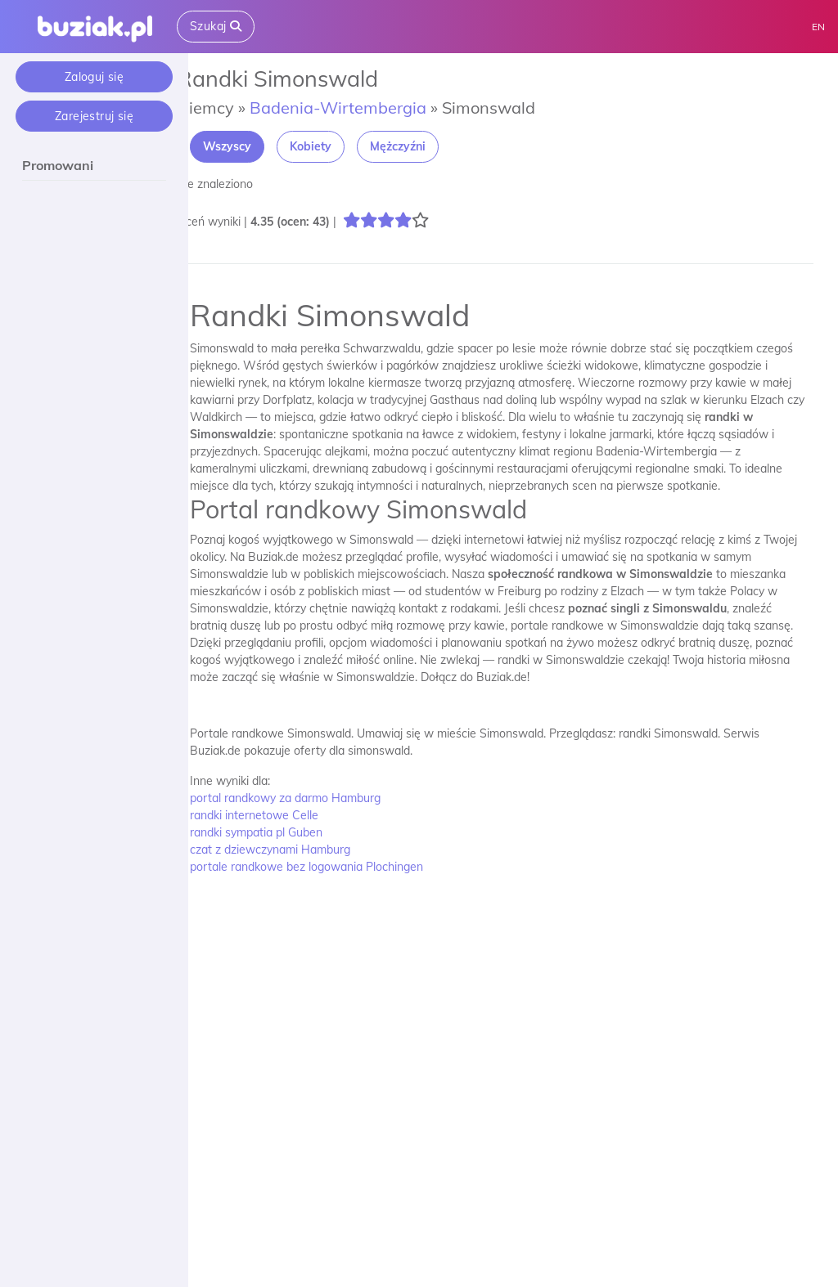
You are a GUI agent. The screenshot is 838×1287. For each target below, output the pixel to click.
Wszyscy (247, 146)
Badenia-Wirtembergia (357, 107)
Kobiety (330, 146)
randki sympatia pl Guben (276, 832)
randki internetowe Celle (274, 815)
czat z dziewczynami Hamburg (290, 849)
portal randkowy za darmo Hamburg (305, 798)
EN (818, 26)
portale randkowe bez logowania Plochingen (326, 866)
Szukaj (215, 26)
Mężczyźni (417, 146)
